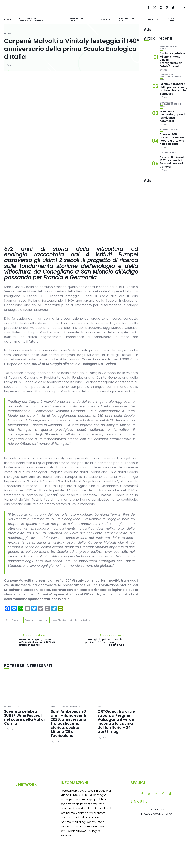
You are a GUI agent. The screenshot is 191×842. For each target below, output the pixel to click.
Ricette (153, 19)
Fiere (16, 706)
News (162, 79)
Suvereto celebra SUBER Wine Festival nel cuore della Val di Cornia (24, 717)
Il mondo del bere (127, 19)
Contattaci (156, 809)
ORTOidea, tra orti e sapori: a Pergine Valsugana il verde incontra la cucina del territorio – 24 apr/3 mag (116, 721)
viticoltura (85, 620)
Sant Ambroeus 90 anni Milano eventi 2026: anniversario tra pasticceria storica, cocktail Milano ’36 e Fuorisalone (68, 723)
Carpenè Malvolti (13, 620)
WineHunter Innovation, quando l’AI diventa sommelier (173, 116)
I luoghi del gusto (76, 19)
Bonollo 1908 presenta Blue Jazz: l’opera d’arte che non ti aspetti (173, 139)
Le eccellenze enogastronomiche (31, 19)
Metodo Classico (58, 620)
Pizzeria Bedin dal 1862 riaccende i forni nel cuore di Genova (172, 162)
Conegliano (30, 620)
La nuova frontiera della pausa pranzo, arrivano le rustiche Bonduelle (173, 89)
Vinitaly (73, 620)
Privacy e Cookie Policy (156, 814)
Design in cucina (171, 19)
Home (7, 19)
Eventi (103, 19)
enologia (43, 620)
